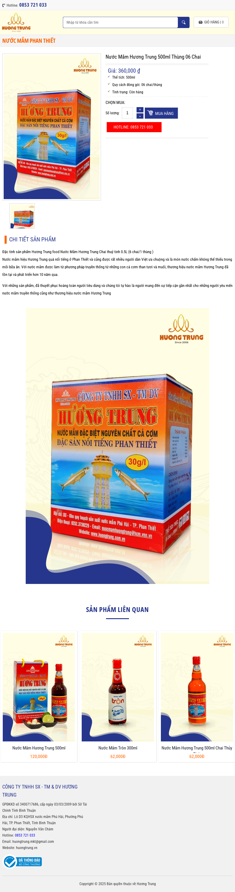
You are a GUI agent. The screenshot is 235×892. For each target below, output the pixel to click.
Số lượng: (113, 113)
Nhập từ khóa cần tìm (183, 22)
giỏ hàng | (211, 22)
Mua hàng (164, 113)
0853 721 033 (25, 835)
